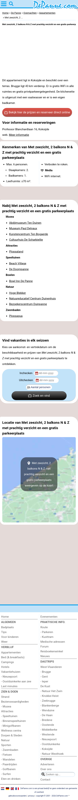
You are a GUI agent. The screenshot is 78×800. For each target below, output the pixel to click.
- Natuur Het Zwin (51, 691)
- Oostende (47, 725)
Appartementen (11, 652)
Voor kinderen (9, 637)
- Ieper (44, 681)
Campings (7, 662)
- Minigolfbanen (11, 725)
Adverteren (47, 764)
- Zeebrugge (47, 700)
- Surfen (6, 774)
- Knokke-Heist (49, 696)
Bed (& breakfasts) (12, 657)
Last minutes (9, 686)
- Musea (6, 706)
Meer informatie (19, 135)
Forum (44, 646)
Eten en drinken (11, 779)
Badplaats (7, 627)
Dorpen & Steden (11, 735)
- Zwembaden (9, 750)
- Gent (44, 676)
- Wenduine (47, 710)
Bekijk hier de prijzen (37, 112)
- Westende (47, 734)
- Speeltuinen (9, 716)
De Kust (45, 686)
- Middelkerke (48, 729)
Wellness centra (11, 730)
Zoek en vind (39, 395)
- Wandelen (8, 759)
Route (44, 627)
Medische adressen (52, 641)
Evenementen (48, 616)
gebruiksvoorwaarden (17, 796)
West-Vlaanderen (51, 667)
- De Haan (46, 715)
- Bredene (46, 720)
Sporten (6, 745)
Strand (5, 697)
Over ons (46, 769)
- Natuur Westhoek (52, 753)
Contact (45, 779)
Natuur (5, 740)
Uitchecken (26, 380)
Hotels (5, 667)
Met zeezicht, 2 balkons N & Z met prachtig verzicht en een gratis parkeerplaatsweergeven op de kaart (39, 474)
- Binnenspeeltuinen (13, 721)
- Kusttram (47, 637)
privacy (31, 796)
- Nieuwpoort (9, 676)
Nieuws (45, 656)
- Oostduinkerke (50, 744)
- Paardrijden (9, 764)
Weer (4, 641)
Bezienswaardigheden (15, 701)
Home (5, 616)
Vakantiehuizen (10, 671)
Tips (4, 632)
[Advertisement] (39, 193)
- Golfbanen (8, 769)
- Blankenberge (49, 705)
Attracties (7, 711)
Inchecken (26, 373)
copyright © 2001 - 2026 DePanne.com (52, 796)
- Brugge (45, 671)
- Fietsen (6, 754)
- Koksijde (46, 749)
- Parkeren (46, 632)
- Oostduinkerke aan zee (16, 681)
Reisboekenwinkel (51, 651)
